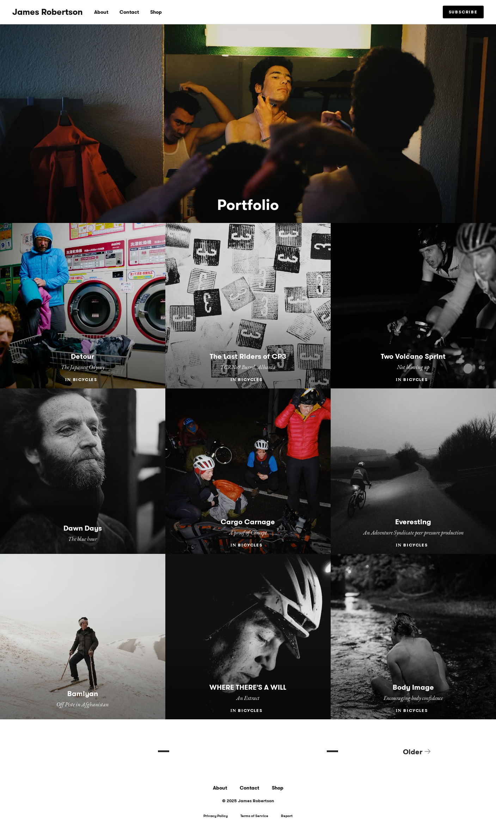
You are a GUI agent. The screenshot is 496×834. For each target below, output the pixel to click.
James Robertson (47, 12)
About (101, 12)
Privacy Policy (215, 816)
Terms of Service (254, 816)
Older (417, 752)
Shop (156, 12)
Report (287, 816)
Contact (129, 12)
